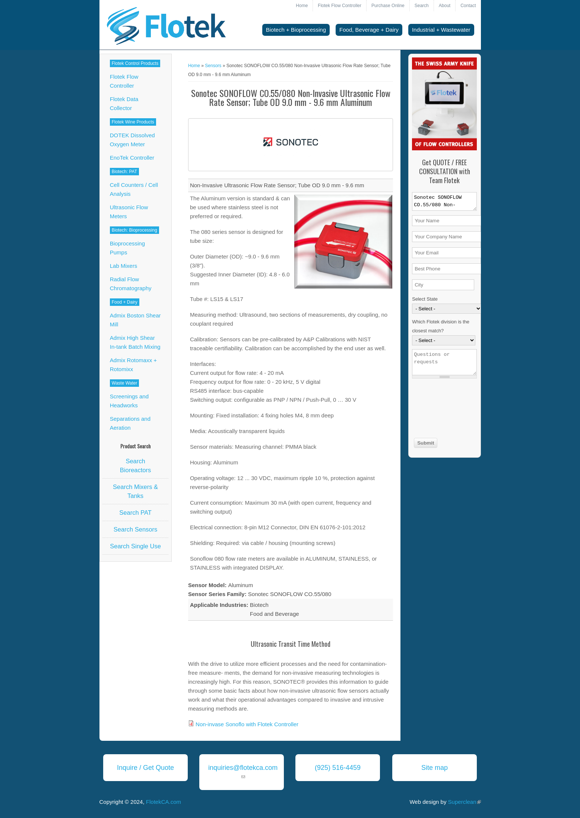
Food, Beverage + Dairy (369, 29)
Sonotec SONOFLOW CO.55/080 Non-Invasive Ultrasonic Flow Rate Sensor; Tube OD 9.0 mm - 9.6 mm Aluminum (444, 201)
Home (302, 5)
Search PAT (135, 512)
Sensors (213, 65)
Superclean (464, 802)
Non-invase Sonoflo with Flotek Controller (247, 724)
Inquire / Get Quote (145, 767)
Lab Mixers (123, 266)
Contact (468, 5)
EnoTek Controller (132, 157)
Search (422, 5)
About (444, 5)
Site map (434, 767)
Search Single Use (135, 546)
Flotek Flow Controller (339, 5)
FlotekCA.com (163, 802)
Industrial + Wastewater (441, 29)
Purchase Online (388, 5)
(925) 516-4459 (338, 767)
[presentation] (442, 409)
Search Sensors (135, 529)
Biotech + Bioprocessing (296, 29)
